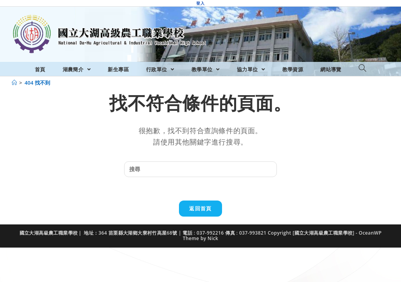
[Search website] (362, 68)
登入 (200, 3)
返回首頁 (200, 208)
